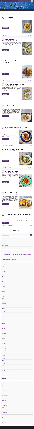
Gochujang (6, 80)
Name (6, 373)
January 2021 (3, 284)
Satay (10, 225)
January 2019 (3, 313)
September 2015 (4, 353)
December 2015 (4, 348)
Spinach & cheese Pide (5, 245)
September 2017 (4, 323)
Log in (2, 417)
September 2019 (4, 308)
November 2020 (4, 288)
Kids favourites (20, 150)
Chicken (10, 18)
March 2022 (3, 278)
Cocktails (3, 388)
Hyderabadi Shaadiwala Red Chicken (16, 127)
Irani (7, 102)
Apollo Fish (3, 247)
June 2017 (3, 326)
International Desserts (5, 395)
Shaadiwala (11, 145)
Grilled (9, 80)
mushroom (8, 167)
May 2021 (3, 281)
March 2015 (3, 363)
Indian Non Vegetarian (14, 18)
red (9, 145)
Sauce (12, 225)
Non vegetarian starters (5, 405)
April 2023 (3, 271)
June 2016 (3, 338)
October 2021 (4, 279)
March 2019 (3, 311)
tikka (6, 189)
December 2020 (4, 286)
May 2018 (3, 316)
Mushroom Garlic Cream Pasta (14, 149)
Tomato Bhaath (8, 252)
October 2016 (4, 333)
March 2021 (3, 283)
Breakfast (3, 383)
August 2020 (3, 293)
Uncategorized (4, 410)
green (6, 102)
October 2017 (4, 321)
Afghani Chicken (10, 39)
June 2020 (3, 296)
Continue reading (5, 27)
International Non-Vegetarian (11, 63)
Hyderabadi (6, 145)
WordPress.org (4, 422)
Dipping (6, 225)
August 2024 (3, 266)
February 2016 (4, 345)
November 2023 (4, 269)
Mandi (6, 35)
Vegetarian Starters (4, 412)
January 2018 (3, 318)
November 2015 (4, 350)
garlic (5, 167)
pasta (10, 167)
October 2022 (4, 274)
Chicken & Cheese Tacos (12, 193)
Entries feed (3, 419)
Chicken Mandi (9, 17)
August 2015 (3, 355)
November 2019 (4, 306)
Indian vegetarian (4, 393)
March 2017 (3, 328)
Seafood (3, 407)
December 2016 (4, 331)
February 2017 (4, 330)
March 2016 (3, 343)
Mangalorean (3, 402)
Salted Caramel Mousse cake (27, 254)
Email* (6, 376)
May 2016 (3, 340)
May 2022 (3, 276)
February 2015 (4, 365)
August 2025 (3, 264)
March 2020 (3, 301)
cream (4, 167)
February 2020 (4, 303)
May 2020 (3, 298)
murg (9, 123)
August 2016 (3, 335)
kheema (10, 102)
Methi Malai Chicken (11, 106)
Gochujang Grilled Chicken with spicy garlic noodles (18, 61)
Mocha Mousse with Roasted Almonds (12, 259)
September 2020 (4, 291)
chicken (4, 35)
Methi (7, 123)
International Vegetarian (5, 398)
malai (6, 123)
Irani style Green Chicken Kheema (15, 84)
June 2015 (3, 358)
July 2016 (3, 336)
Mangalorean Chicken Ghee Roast (11, 257)
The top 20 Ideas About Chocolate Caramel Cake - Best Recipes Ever (12, 254)
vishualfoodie (7, 18)
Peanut (9, 225)
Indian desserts (4, 390)
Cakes (2, 385)
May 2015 (3, 360)
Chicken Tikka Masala (11, 171)
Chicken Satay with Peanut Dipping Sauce (17, 214)
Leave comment (30, 35)
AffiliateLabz (3, 252)
